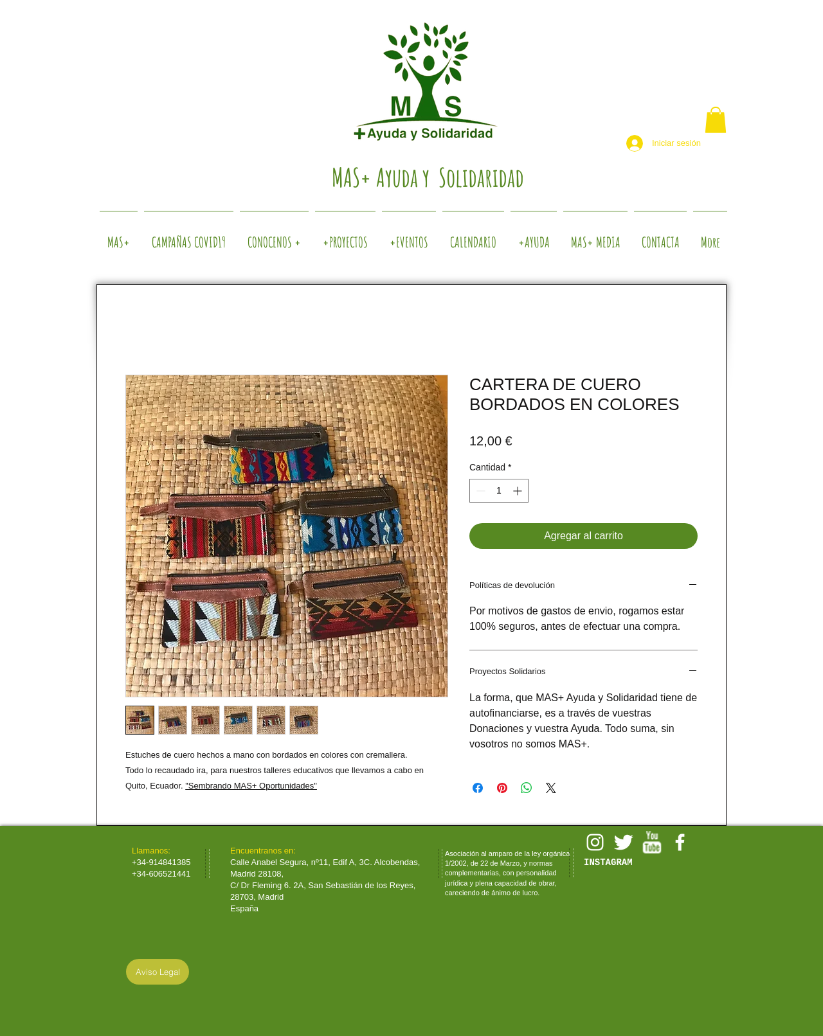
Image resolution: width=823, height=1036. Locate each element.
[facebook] (680, 842)
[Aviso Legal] (157, 972)
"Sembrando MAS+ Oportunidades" (251, 785)
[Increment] (519, 490)
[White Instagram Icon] (595, 842)
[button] (716, 120)
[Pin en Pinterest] (502, 788)
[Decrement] (479, 490)
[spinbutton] (499, 490)
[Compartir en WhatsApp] (526, 788)
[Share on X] (551, 788)
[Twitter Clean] (623, 842)
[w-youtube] (651, 842)
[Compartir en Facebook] (477, 788)
